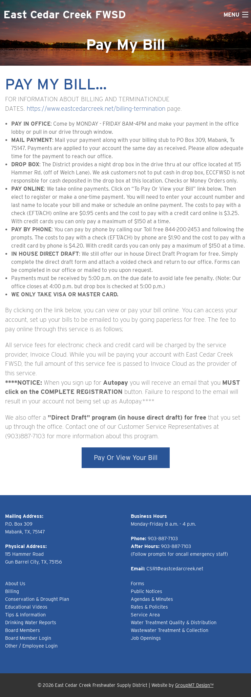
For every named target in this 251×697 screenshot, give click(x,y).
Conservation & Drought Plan (37, 599)
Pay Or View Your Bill (126, 457)
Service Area (145, 614)
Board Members (22, 630)
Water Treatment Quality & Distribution (173, 622)
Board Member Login (28, 638)
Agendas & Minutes (152, 599)
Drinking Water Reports (30, 622)
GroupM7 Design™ (194, 685)
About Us (15, 583)
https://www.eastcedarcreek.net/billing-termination (96, 108)
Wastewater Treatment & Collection (169, 630)
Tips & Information (25, 614)
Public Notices (146, 591)
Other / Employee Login (31, 646)
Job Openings (146, 638)
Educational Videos (26, 607)
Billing (12, 591)
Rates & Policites (149, 607)
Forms (137, 583)
